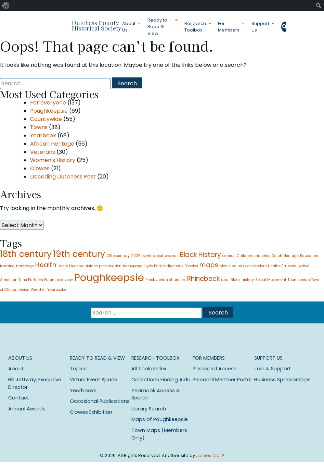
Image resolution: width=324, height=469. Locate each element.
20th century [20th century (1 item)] (118, 255)
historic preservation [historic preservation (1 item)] (103, 266)
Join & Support (272, 368)
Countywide (46, 119)
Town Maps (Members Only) (159, 434)
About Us (128, 27)
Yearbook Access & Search (155, 394)
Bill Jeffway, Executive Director (34, 383)
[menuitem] (6, 5)
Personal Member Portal (222, 379)
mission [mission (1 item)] (244, 266)
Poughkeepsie (49, 111)
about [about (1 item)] (158, 255)
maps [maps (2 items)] (208, 265)
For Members (228, 27)
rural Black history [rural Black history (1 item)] (237, 279)
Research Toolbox (195, 27)
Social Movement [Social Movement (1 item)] (270, 279)
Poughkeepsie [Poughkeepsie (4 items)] (109, 277)
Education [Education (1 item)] (309, 255)
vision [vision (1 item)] (24, 289)
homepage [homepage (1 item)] (132, 266)
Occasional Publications (100, 401)
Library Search (148, 408)
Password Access (214, 368)
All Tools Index (148, 368)
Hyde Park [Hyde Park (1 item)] (153, 266)
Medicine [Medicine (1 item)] (228, 266)
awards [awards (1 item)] (172, 255)
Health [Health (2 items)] (45, 265)
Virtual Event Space (93, 379)
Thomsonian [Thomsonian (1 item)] (299, 279)
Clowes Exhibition (91, 412)
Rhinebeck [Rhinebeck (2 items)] (203, 278)
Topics (78, 368)
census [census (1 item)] (228, 255)
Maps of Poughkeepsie (159, 419)
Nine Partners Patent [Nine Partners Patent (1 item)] (37, 279)
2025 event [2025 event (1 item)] (141, 255)
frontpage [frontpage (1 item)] (25, 266)
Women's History (52, 160)
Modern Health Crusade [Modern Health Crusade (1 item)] (274, 266)
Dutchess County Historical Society (96, 25)
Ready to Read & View (157, 26)
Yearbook (43, 135)
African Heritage (52, 144)
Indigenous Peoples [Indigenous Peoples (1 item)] (180, 266)
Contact (18, 397)
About (16, 368)
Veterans (42, 152)
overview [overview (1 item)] (65, 279)
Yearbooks (83, 390)
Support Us (260, 27)
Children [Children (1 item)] (244, 255)
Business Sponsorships (282, 379)
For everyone (48, 103)
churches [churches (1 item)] (262, 255)
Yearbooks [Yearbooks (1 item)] (56, 289)
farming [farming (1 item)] (7, 266)
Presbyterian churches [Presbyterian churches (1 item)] (165, 279)
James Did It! (210, 455)
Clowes (40, 168)
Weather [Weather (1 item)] (38, 289)
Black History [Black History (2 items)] (200, 254)
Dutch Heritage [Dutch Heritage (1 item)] (285, 255)
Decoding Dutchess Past (63, 177)
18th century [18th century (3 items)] (26, 254)
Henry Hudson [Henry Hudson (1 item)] (70, 266)
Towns (39, 127)
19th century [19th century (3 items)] (79, 254)
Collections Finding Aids (160, 379)
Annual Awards (27, 408)
